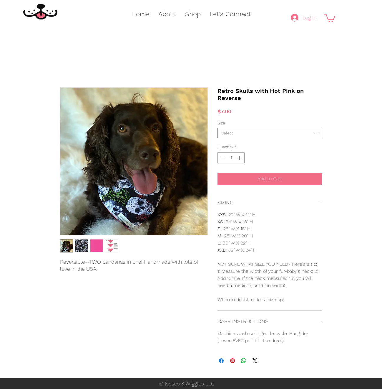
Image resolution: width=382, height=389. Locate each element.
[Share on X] (254, 360)
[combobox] (269, 133)
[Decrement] (222, 158)
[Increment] (240, 158)
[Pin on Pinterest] (232, 360)
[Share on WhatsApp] (243, 360)
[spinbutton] (231, 158)
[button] (329, 17)
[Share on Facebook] (221, 360)
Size (221, 123)
